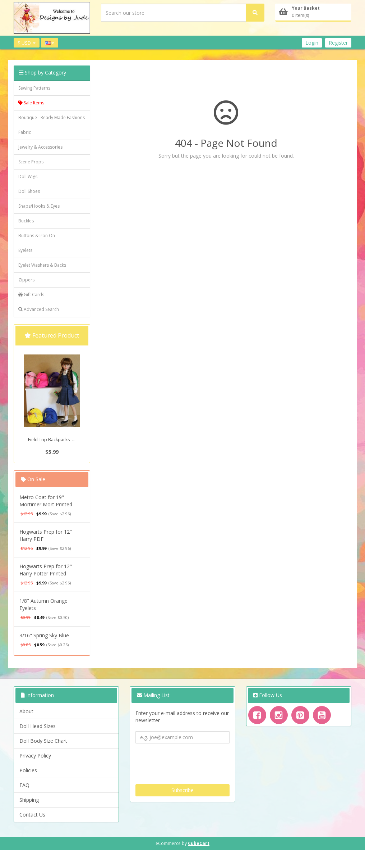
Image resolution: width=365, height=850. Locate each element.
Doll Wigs (27, 176)
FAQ (24, 785)
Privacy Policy (35, 755)
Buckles (26, 221)
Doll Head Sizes (37, 726)
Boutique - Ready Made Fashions (51, 117)
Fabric (24, 132)
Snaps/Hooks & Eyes (39, 206)
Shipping (29, 799)
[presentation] (190, 761)
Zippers (26, 280)
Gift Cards (31, 294)
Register (338, 42)
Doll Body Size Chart (43, 740)
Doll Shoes (29, 191)
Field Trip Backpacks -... (51, 440)
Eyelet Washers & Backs (42, 265)
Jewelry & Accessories (40, 147)
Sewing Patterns (34, 88)
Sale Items (31, 103)
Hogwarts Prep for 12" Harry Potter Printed (45, 570)
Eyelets (25, 250)
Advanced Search (38, 309)
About (26, 711)
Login (311, 42)
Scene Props (30, 162)
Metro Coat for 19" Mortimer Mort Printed (45, 501)
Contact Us (32, 814)
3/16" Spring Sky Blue (44, 635)
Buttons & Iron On (36, 235)
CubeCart (198, 843)
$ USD (27, 43)
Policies (28, 770)
